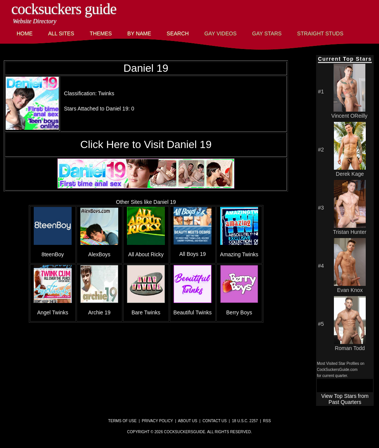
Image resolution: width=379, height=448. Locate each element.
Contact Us (214, 421)
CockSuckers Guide (63, 8)
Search (178, 33)
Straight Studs (320, 33)
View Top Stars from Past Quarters (345, 399)
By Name (139, 33)
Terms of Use (122, 421)
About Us (187, 421)
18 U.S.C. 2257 (245, 421)
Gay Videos (220, 33)
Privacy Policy (157, 421)
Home (25, 33)
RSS (267, 421)
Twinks (106, 93)
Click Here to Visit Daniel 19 (146, 144)
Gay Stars (267, 33)
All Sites (61, 33)
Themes (101, 33)
